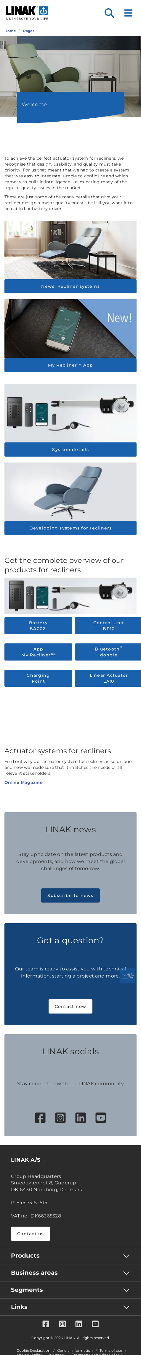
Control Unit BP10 (108, 625)
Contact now (70, 1006)
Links (19, 1306)
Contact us (30, 1233)
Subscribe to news (70, 895)
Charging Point (38, 678)
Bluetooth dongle (109, 652)
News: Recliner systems (70, 286)
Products (25, 1255)
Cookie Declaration (33, 1351)
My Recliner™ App (70, 365)
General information (75, 1351)
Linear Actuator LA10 (109, 678)
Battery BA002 (38, 625)
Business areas (34, 1272)
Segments (27, 1289)
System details (70, 449)
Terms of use (111, 1351)
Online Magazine (23, 782)
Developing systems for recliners (70, 528)
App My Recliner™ (38, 652)
